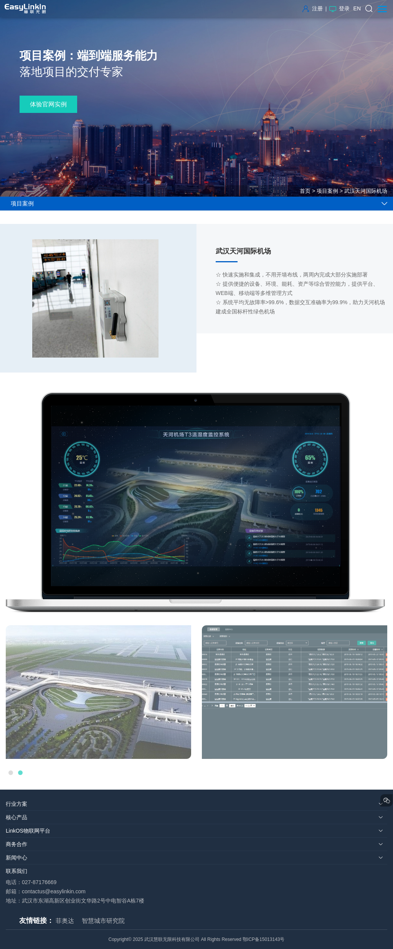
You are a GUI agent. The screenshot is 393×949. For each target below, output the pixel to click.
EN (357, 8)
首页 (305, 191)
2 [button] (20, 772)
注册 (312, 8)
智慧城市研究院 (103, 921)
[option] (98, 692)
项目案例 (327, 191)
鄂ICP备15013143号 (263, 939)
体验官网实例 (48, 104)
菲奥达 (65, 921)
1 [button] (10, 772)
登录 (339, 8)
